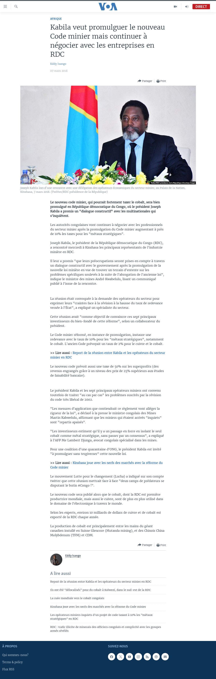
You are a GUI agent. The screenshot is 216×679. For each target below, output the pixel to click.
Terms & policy (12, 662)
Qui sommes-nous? (15, 655)
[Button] (145, 81)
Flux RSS (8, 669)
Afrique (56, 19)
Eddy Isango (58, 64)
